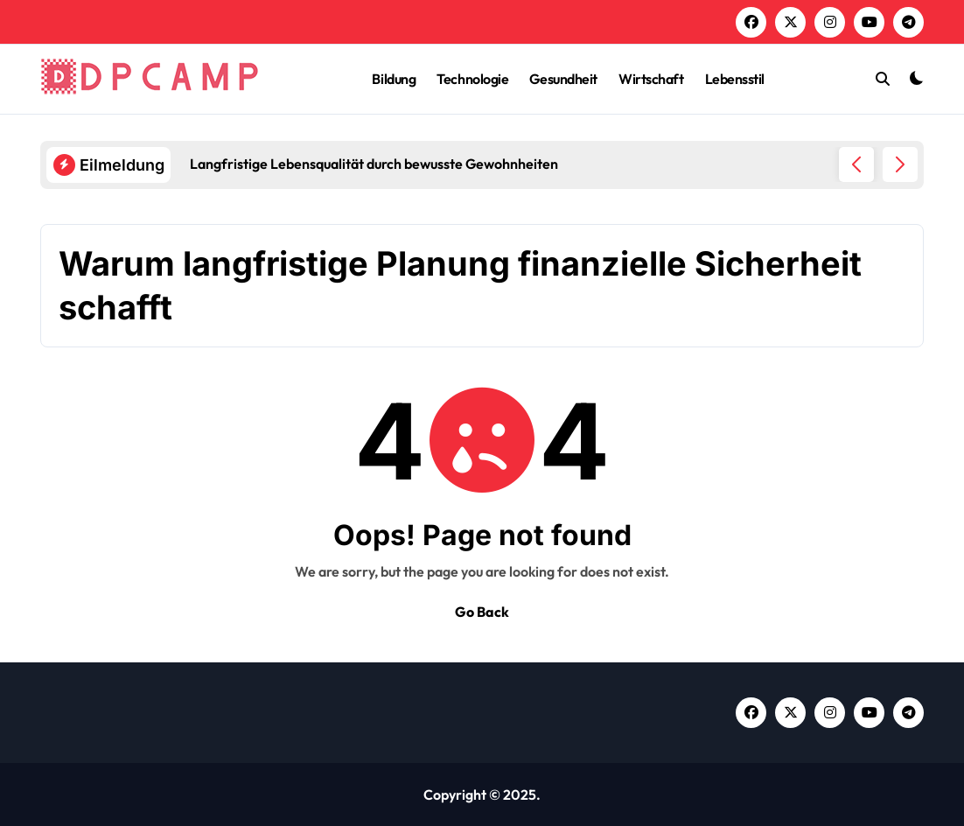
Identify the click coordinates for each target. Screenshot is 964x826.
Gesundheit (563, 79)
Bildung (394, 79)
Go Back (482, 611)
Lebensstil (735, 79)
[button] (900, 164)
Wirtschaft (650, 79)
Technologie (472, 79)
